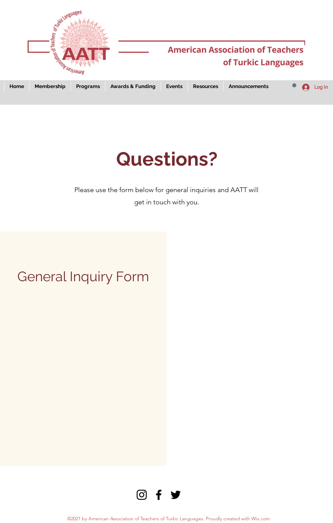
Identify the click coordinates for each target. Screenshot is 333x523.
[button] (294, 85)
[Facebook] (158, 495)
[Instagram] (141, 495)
